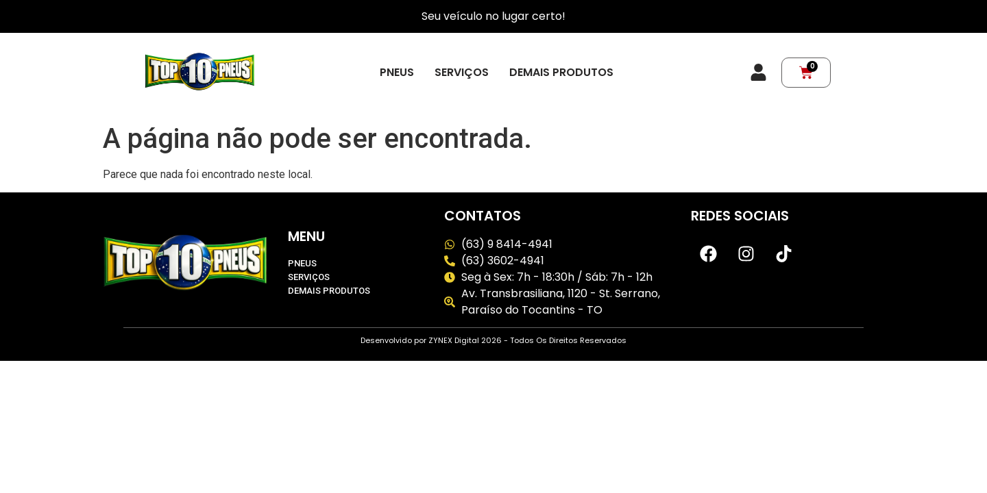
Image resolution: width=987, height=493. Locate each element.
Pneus (397, 72)
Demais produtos (561, 72)
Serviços (462, 72)
